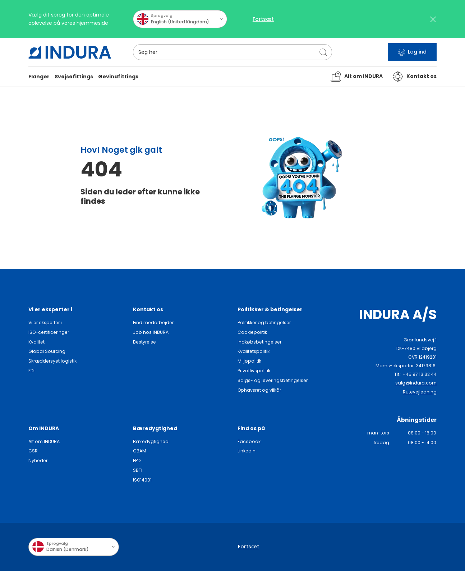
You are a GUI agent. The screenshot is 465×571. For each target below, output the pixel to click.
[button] (39, 76)
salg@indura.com (416, 383)
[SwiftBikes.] (69, 52)
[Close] (433, 19)
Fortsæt (263, 19)
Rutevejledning (420, 392)
